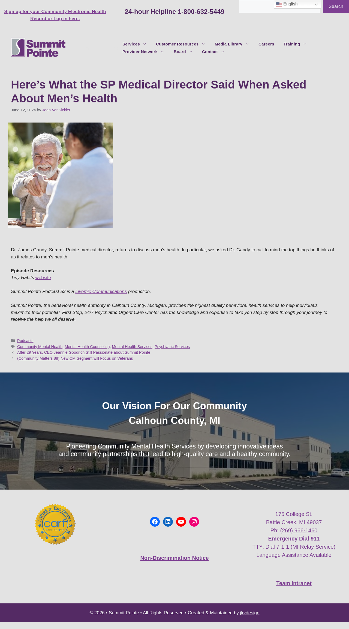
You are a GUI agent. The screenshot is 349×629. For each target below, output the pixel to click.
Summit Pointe (94, 48)
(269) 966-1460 (298, 530)
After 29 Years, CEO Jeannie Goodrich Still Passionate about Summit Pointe (83, 352)
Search (336, 6)
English (287, 4)
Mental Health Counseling (87, 346)
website (43, 277)
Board (185, 52)
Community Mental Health (39, 346)
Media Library (234, 44)
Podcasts (25, 340)
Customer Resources (183, 44)
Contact (215, 52)
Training (298, 44)
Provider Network (145, 52)
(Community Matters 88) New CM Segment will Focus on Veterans (75, 358)
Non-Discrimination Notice (174, 558)
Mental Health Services (132, 346)
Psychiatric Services (172, 346)
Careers (266, 44)
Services (136, 44)
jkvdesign (250, 612)
